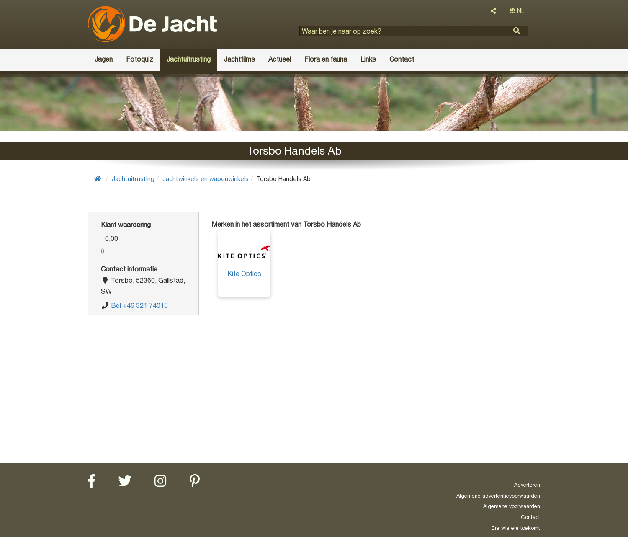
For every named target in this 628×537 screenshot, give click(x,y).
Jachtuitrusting (133, 178)
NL (517, 11)
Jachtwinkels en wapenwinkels (205, 178)
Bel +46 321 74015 (139, 305)
